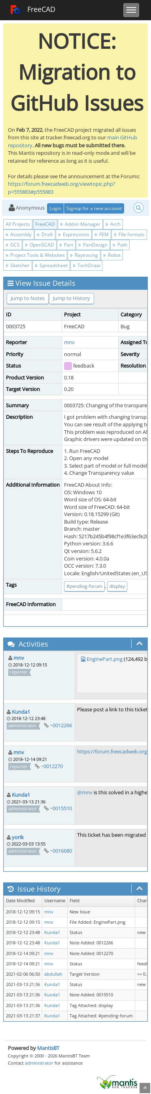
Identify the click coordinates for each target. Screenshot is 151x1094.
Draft (45, 234)
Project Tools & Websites (35, 255)
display (117, 586)
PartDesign (93, 244)
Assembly (19, 234)
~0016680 (61, 850)
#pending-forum (84, 586)
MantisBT (48, 1048)
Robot (112, 255)
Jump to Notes (28, 298)
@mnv (84, 792)
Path (120, 244)
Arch (113, 224)
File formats (129, 234)
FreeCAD (32, 10)
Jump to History (71, 298)
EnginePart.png (105, 659)
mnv (69, 342)
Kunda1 (21, 711)
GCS (13, 244)
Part (66, 244)
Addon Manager (80, 224)
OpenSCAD (39, 244)
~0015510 (61, 808)
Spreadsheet (51, 265)
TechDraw (86, 265)
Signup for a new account (94, 208)
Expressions (73, 234)
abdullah (53, 974)
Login (55, 208)
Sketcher (18, 265)
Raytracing (84, 255)
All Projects (18, 224)
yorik (18, 837)
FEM (101, 234)
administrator (39, 1063)
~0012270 (52, 766)
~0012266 (61, 725)
